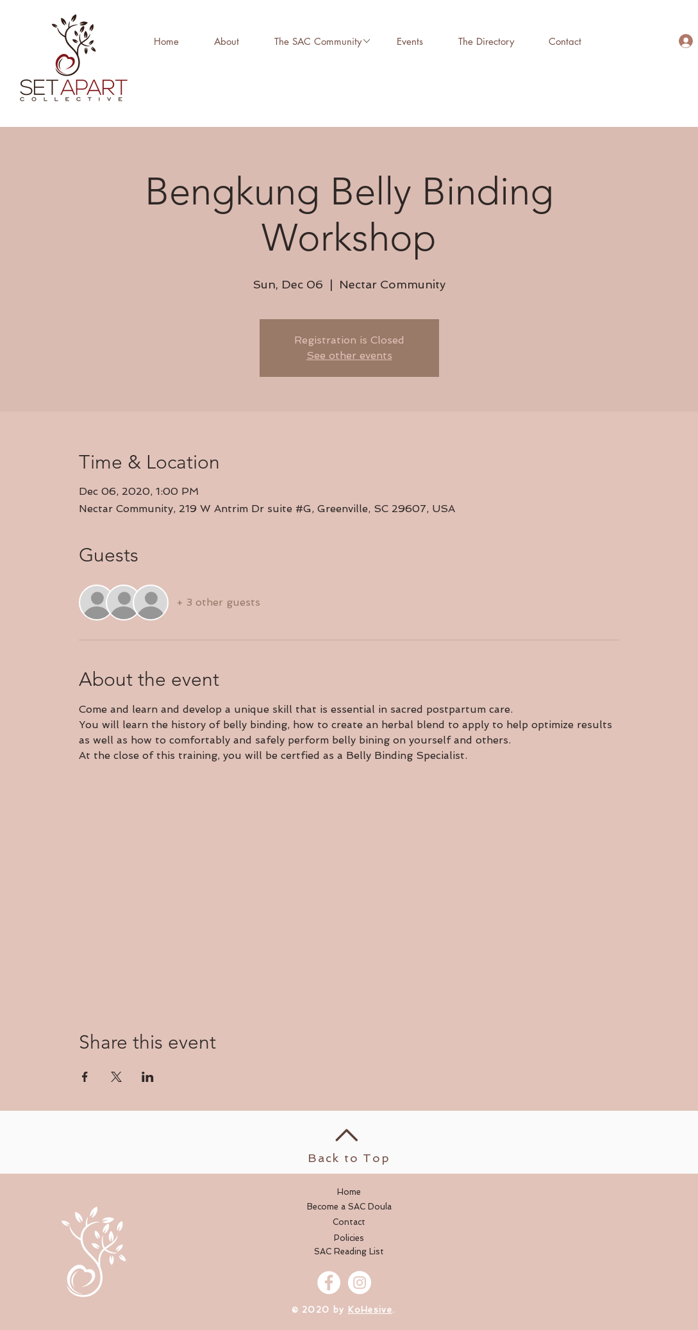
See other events (349, 355)
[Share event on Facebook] (85, 1077)
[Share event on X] (116, 1077)
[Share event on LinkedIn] (148, 1077)
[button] (318, 41)
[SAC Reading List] (349, 1252)
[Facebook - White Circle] (328, 1282)
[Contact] (349, 1222)
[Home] (349, 1192)
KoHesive (370, 1310)
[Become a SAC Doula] (349, 1207)
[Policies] (349, 1238)
